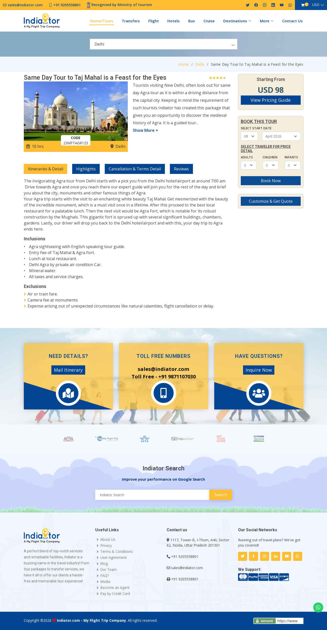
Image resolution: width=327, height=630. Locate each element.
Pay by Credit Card (115, 593)
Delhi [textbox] (99, 44)
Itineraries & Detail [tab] (45, 169)
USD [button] (315, 4)
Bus (191, 20)
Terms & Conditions (116, 551)
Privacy (106, 545)
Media (105, 581)
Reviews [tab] (181, 169)
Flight (153, 20)
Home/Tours (101, 20)
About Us (107, 539)
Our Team (108, 569)
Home (183, 64)
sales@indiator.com (187, 567)
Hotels (173, 20)
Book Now (271, 180)
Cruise (209, 20)
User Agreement (113, 557)
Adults (247, 157)
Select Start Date (256, 128)
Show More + (145, 130)
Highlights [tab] (86, 169)
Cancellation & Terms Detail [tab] (135, 169)
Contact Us (292, 20)
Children (270, 157)
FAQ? (104, 575)
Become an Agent (115, 587)
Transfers (131, 20)
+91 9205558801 (184, 556)
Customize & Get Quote (271, 201)
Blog (104, 563)
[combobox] (164, 44)
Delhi (199, 64)
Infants (291, 157)
